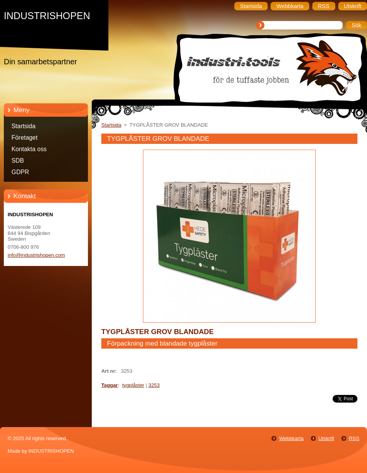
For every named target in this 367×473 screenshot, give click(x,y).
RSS (354, 438)
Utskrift (326, 438)
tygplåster (133, 385)
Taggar (109, 385)
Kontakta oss (29, 149)
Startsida (23, 126)
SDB (17, 160)
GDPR (20, 172)
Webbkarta (291, 438)
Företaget (24, 137)
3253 (154, 385)
